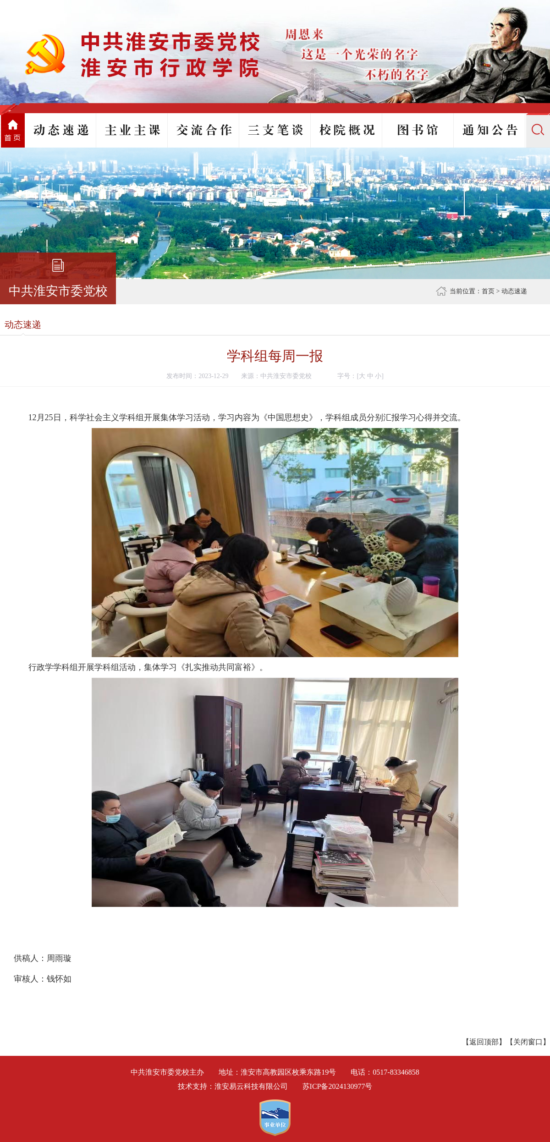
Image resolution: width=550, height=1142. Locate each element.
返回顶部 (484, 1042)
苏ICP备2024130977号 (337, 1086)
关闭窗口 (528, 1042)
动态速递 (514, 291)
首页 (488, 291)
